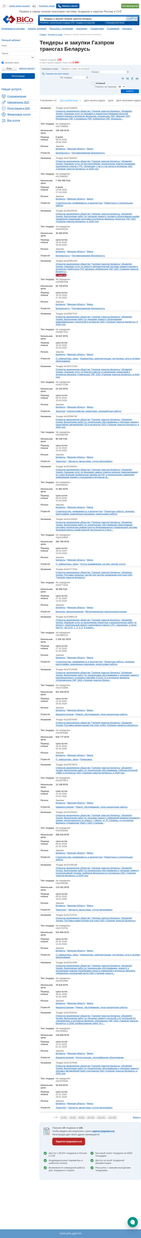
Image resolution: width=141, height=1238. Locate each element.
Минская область (76, 148)
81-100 (91, 1117)
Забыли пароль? (27, 68)
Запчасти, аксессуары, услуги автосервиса (90, 461)
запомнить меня (10, 63)
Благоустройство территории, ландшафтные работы (94, 411)
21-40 (63, 1117)
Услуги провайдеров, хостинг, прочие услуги (102, 564)
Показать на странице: (106, 87)
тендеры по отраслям (85, 22)
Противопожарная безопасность (88, 153)
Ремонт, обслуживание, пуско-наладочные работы (102, 714)
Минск (90, 148)
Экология (60, 411)
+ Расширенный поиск (114, 22)
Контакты (127, 28)
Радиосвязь (86, 759)
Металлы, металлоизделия (70, 611)
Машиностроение (65, 714)
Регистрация (18, 76)
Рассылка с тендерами (61, 28)
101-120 (101, 1117)
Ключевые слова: (50, 69)
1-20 (56, 1117)
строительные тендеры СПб (62, 22)
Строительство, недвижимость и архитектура (79, 203)
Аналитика (81, 28)
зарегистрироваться (103, 1131)
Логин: (4, 46)
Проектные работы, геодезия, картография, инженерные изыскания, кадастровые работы (95, 512)
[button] (133, 1222)
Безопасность (63, 153)
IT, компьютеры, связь (67, 358)
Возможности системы (13, 28)
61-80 (81, 1117)
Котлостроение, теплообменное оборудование (100, 1057)
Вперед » (137, 1117)
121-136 (112, 1117)
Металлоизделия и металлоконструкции (106, 611)
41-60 (72, 1117)
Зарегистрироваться (69, 1141)
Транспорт (61, 461)
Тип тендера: (66, 77)
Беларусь (60, 148)
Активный (100, 83)
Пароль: (5, 53)
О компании (113, 28)
